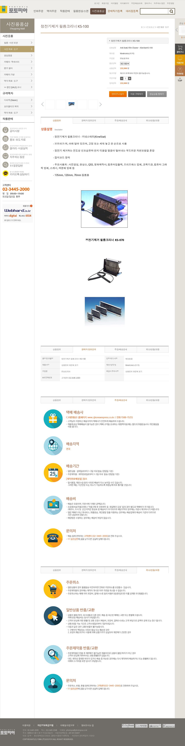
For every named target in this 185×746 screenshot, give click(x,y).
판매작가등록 (115, 11)
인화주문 (38, 11)
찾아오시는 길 (87, 725)
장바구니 (148, 3)
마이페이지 (124, 3)
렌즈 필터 (8, 68)
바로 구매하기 (137, 94)
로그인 (97, 3)
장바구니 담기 (118, 94)
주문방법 (170, 3)
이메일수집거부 (67, 725)
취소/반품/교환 (152, 120)
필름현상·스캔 (80, 11)
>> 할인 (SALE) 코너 (12, 87)
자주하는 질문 (159, 3)
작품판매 (65, 11)
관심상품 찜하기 (157, 94)
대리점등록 (132, 11)
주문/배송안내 (120, 120)
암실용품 (8, 55)
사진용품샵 (98, 11)
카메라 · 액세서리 (11, 61)
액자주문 (52, 11)
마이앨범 (114, 3)
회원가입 (105, 3)
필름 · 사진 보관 (11, 42)
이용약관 (26, 725)
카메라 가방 (9, 74)
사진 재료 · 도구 (11, 49)
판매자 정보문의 (89, 120)
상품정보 (57, 120)
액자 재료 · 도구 (11, 80)
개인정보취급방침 (45, 725)
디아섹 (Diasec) (10, 100)
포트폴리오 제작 (11, 106)
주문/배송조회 (136, 3)
